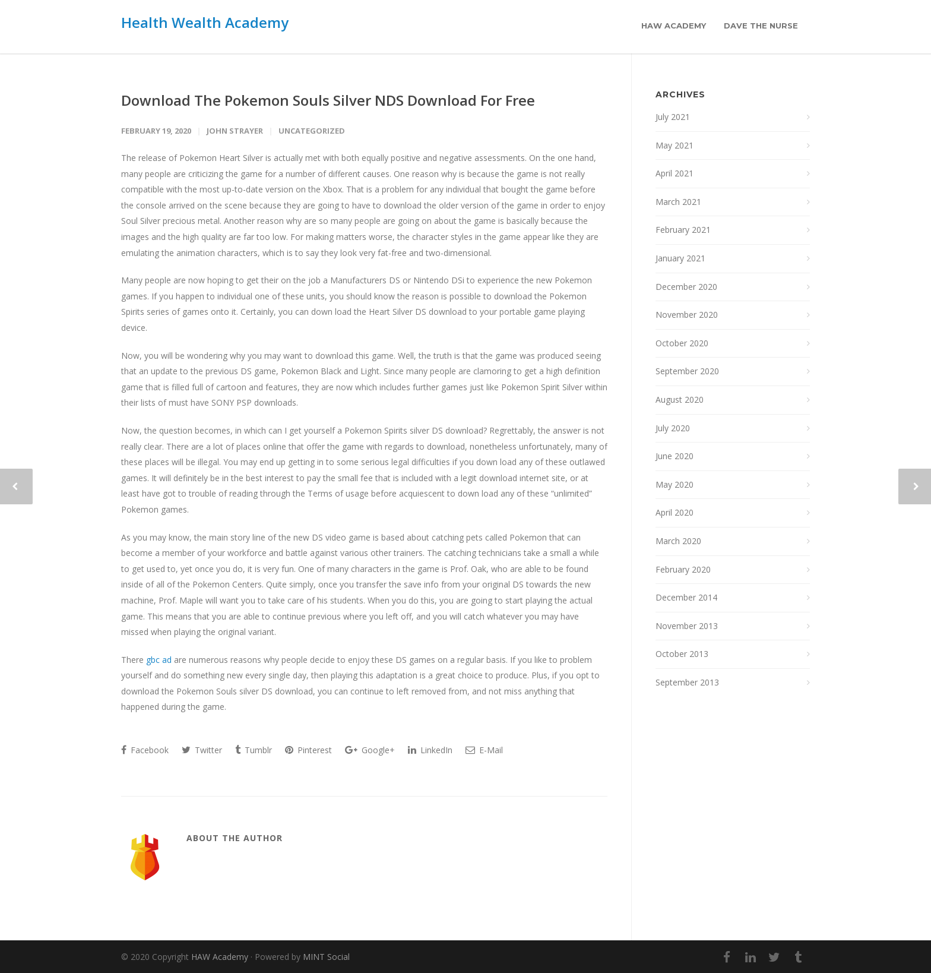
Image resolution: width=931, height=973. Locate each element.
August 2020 (680, 399)
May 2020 (675, 484)
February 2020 (683, 569)
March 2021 (678, 201)
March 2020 (678, 540)
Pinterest (308, 750)
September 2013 (687, 682)
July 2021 (673, 116)
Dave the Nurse (761, 25)
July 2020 (673, 428)
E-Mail (484, 750)
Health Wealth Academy (205, 22)
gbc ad (159, 659)
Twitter (202, 750)
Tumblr (253, 750)
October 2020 (682, 343)
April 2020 (675, 512)
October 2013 (682, 653)
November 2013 (687, 625)
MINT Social (326, 956)
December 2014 (686, 597)
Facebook (145, 750)
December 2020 (686, 286)
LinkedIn (430, 750)
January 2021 (680, 258)
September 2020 (687, 371)
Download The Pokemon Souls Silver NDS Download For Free (328, 100)
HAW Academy (673, 25)
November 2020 (687, 314)
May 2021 (675, 145)
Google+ (370, 750)
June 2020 (675, 456)
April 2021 (675, 173)
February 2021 (683, 229)
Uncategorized (311, 130)
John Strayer (235, 130)
